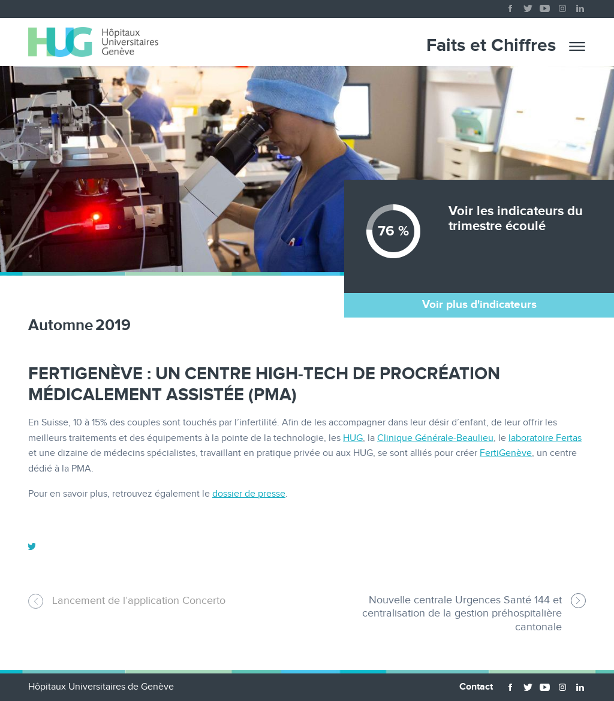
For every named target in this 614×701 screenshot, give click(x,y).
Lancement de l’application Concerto (138, 600)
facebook (510, 6)
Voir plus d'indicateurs (479, 305)
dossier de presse (248, 494)
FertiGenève (506, 453)
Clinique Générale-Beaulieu (435, 438)
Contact (476, 687)
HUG (353, 438)
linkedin (580, 6)
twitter (528, 6)
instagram (562, 6)
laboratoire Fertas (545, 438)
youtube (545, 6)
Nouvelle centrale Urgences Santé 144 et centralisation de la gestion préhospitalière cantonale (462, 613)
